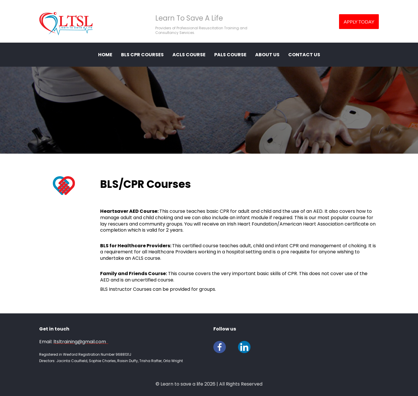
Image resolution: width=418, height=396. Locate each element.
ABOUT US (267, 54)
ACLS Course (189, 54)
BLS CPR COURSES (142, 54)
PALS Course (230, 54)
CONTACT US (304, 54)
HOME (105, 54)
